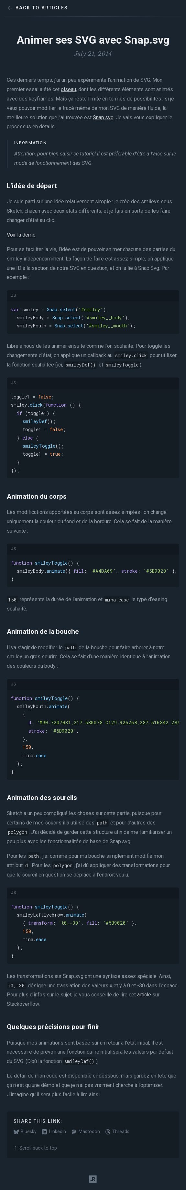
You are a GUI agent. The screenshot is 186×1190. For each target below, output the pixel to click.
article (144, 995)
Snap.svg (103, 117)
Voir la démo (21, 235)
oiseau (68, 89)
